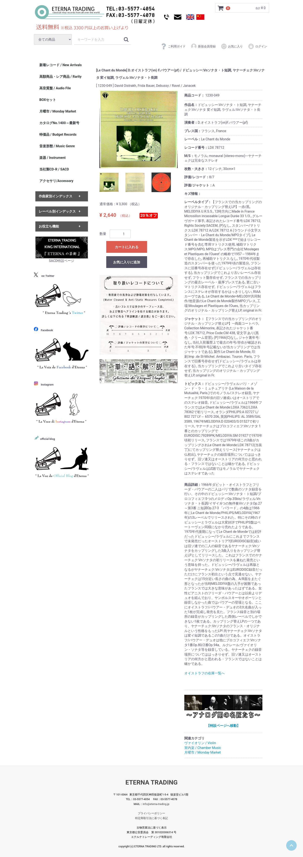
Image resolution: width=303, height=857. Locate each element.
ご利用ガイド (173, 46)
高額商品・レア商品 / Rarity (60, 77)
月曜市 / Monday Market (202, 752)
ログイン (257, 46)
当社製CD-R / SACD (54, 169)
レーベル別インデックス (57, 211)
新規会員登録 (203, 46)
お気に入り (232, 46)
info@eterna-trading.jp (156, 803)
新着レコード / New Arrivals (60, 65)
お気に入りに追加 (126, 262)
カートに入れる (126, 247)
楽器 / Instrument (52, 158)
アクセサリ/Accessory (56, 181)
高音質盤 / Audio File (55, 88)
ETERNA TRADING (151, 782)
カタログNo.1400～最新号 (59, 123)
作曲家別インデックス (55, 196)
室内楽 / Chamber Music (202, 748)
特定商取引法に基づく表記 (151, 818)
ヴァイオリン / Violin (200, 743)
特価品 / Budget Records (57, 135)
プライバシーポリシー (151, 813)
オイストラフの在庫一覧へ (204, 673)
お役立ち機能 (49, 226)
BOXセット (47, 100)
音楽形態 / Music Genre (57, 146)
